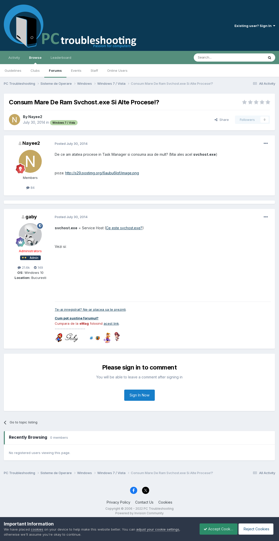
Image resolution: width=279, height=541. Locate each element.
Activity (14, 57)
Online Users (117, 70)
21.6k (24, 267)
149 (38, 267)
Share (222, 120)
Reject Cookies (256, 529)
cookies (37, 529)
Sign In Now (139, 395)
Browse (35, 59)
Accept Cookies (215, 529)
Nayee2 (35, 117)
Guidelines (13, 70)
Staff (94, 70)
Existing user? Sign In (254, 26)
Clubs (35, 70)
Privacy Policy (118, 502)
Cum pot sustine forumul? (77, 318)
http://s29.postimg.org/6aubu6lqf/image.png (102, 173)
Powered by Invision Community (139, 513)
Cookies (165, 502)
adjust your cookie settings (157, 529)
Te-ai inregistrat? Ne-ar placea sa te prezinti (90, 309)
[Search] (216, 57)
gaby (31, 216)
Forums (55, 70)
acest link (111, 323)
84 (30, 188)
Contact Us (144, 502)
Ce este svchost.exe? (124, 228)
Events (76, 70)
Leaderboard (61, 57)
